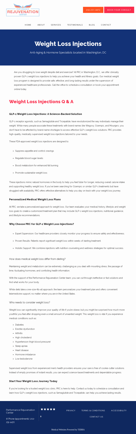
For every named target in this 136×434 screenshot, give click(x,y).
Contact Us (96, 416)
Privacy (70, 410)
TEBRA (81, 430)
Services (56, 24)
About (41, 24)
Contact (106, 24)
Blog (92, 24)
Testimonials (75, 24)
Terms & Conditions (93, 410)
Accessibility (119, 410)
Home (28, 24)
